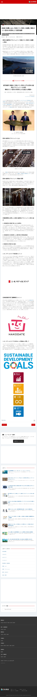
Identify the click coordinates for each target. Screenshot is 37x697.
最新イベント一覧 (13, 689)
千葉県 (8, 622)
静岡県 (5, 645)
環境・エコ (4, 566)
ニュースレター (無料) (10, 434)
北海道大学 (31, 300)
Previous (4, 424)
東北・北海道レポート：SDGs (16, 21)
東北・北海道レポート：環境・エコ (17, 33)
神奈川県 (5, 622)
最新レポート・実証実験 (14, 690)
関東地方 (2, 620)
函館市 (18, 173)
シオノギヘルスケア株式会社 (29, 96)
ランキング (4, 560)
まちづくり (4, 557)
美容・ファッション (6, 569)
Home (1, 21)
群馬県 (14, 622)
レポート (5, 21)
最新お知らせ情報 (24, 690)
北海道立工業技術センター (26, 173)
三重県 (10, 645)
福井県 (13, 645)
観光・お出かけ (5, 572)
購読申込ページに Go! (18, 441)
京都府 (7, 634)
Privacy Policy (16, 695)
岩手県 (5, 629)
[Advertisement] (18, 11)
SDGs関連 (4, 551)
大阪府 (4, 101)
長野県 (7, 645)
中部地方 (2, 643)
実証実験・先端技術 (6, 563)
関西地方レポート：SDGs (27, 33)
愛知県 (2, 645)
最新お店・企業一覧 (23, 689)
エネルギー (4, 554)
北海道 (10, 107)
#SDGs (4, 420)
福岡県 (2, 656)
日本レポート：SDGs (9, 21)
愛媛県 (2, 651)
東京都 (2, 622)
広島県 (2, 640)
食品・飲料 (4, 575)
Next (33, 424)
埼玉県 (11, 622)
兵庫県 (5, 634)
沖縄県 (5, 656)
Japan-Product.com (28, 695)
